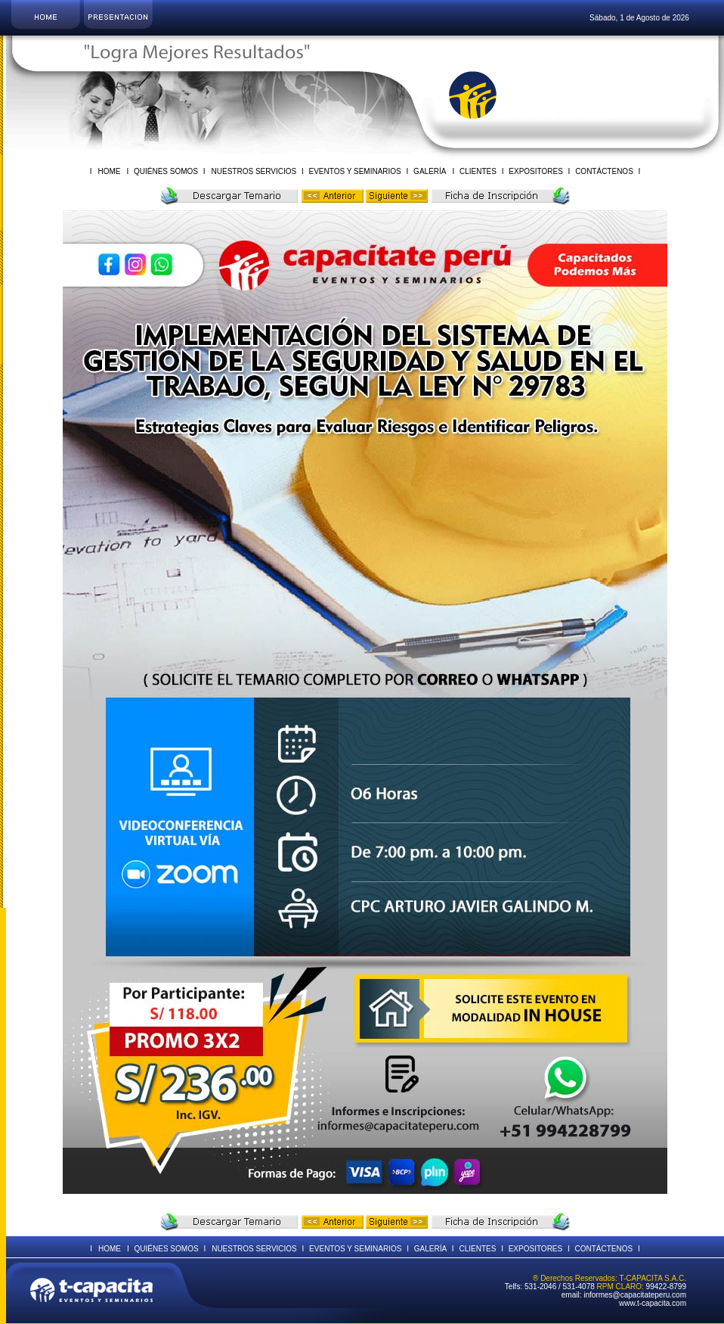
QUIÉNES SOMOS (165, 171)
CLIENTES (477, 171)
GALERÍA (428, 171)
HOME (108, 171)
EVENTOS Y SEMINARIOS (355, 171)
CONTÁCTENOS (604, 171)
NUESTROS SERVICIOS (255, 171)
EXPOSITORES (536, 171)
